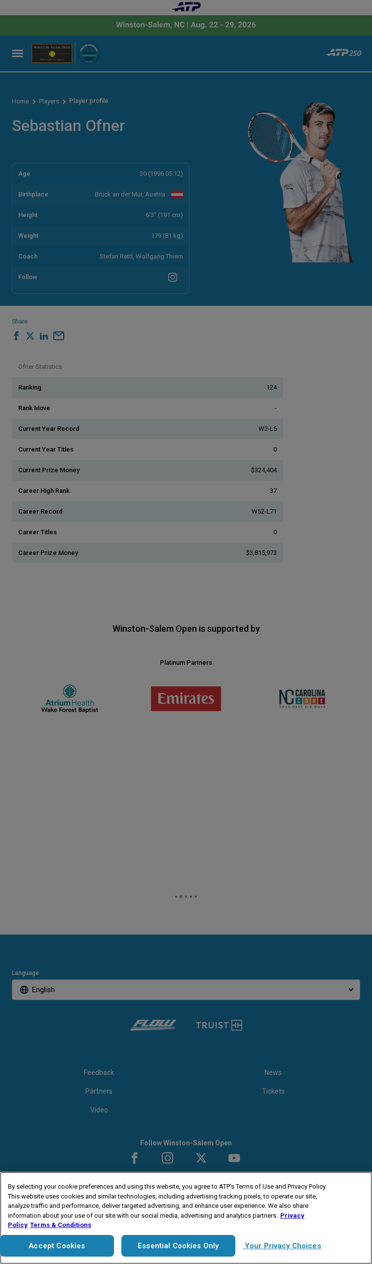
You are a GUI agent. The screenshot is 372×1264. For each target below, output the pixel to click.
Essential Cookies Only (178, 1245)
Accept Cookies (57, 1245)
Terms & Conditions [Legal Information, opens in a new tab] (60, 1225)
